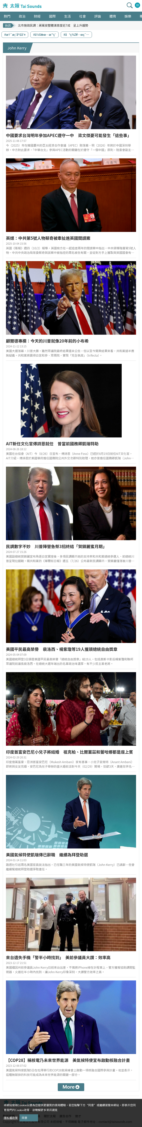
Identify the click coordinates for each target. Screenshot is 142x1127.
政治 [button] (22, 16)
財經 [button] (37, 16)
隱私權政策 (11, 1118)
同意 (24, 1118)
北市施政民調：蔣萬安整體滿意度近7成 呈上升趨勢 (53, 25)
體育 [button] (112, 16)
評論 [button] (97, 16)
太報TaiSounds (22, 5)
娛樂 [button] (127, 16)
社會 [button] (82, 16)
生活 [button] (67, 16)
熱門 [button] (7, 16)
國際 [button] (52, 16)
